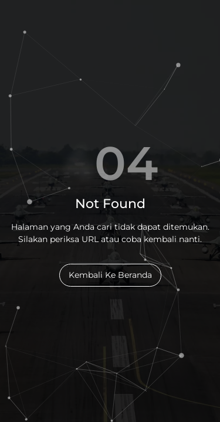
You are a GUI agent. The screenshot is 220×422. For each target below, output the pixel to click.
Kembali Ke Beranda (110, 275)
